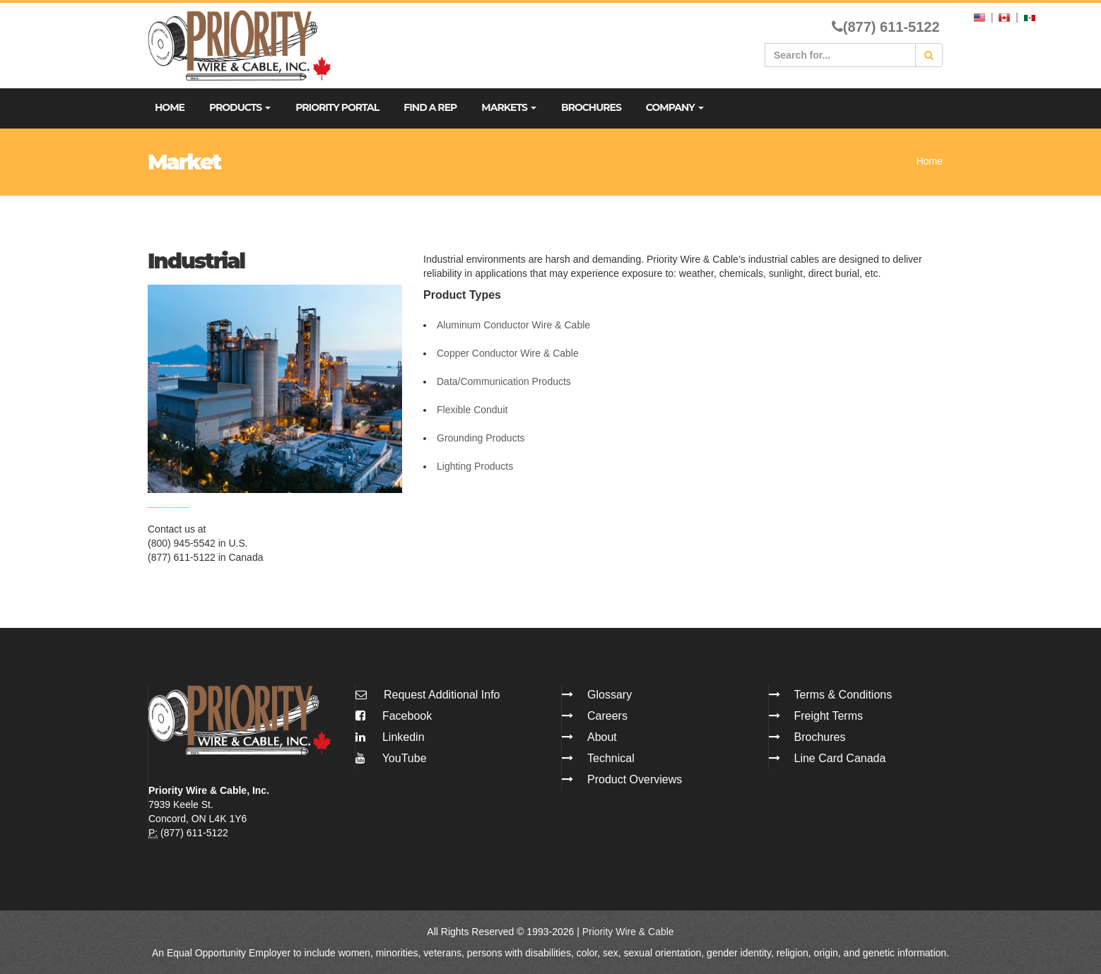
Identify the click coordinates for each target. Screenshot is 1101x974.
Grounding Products (481, 438)
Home (169, 107)
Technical (611, 758)
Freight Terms (829, 716)
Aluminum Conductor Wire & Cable (513, 325)
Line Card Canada (840, 758)
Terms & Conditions (843, 695)
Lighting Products (475, 466)
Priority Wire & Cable (628, 931)
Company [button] (675, 107)
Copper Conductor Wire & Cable (508, 353)
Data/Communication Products (504, 381)
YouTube (391, 758)
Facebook (393, 716)
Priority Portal (337, 107)
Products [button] (240, 107)
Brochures (591, 107)
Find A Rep (430, 107)
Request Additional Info (442, 695)
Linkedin (390, 737)
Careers (607, 716)
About (602, 737)
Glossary (609, 695)
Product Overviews (634, 779)
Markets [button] (508, 107)
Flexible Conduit (472, 409)
